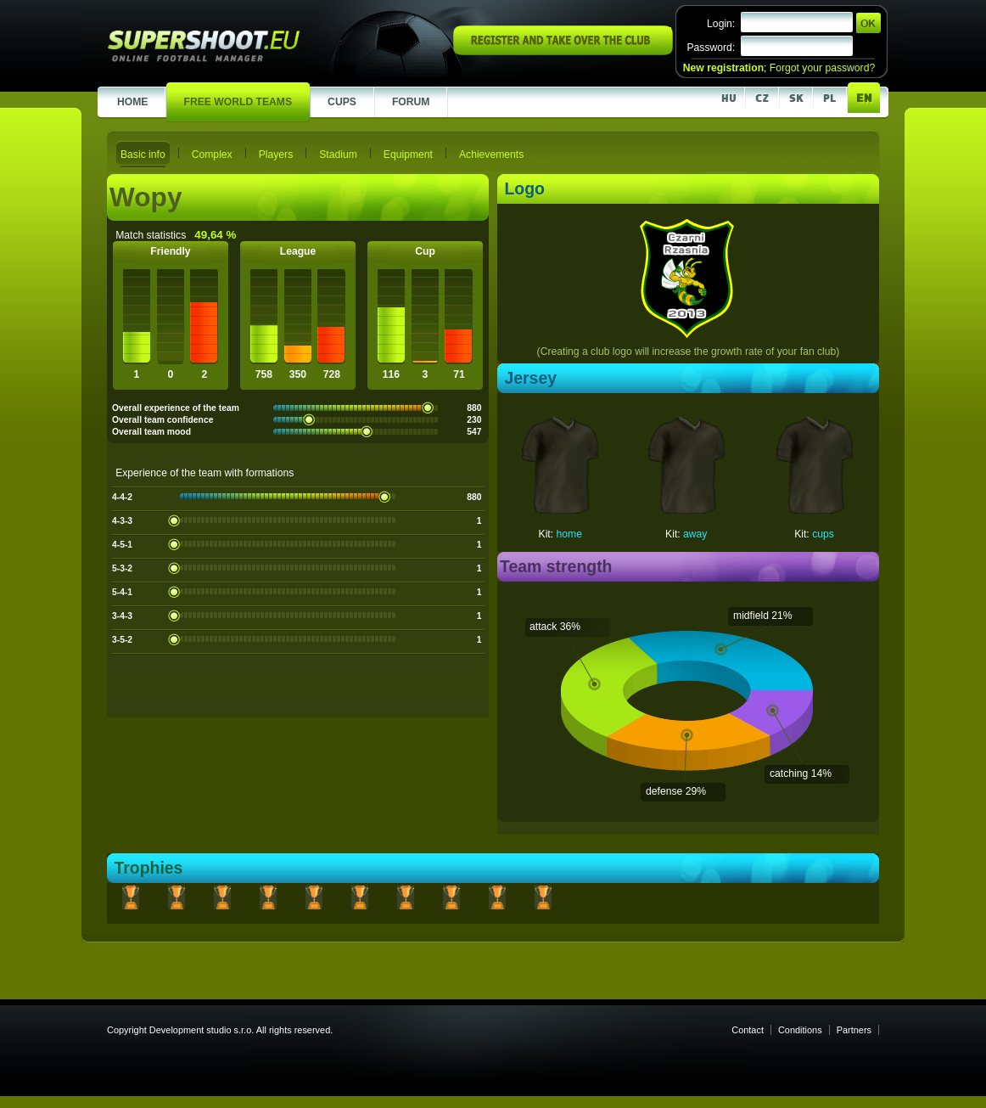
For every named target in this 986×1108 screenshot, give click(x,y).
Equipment (408, 154)
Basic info (142, 154)
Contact (747, 1030)
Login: (721, 24)
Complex (212, 154)
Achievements (491, 154)
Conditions (800, 1030)
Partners (854, 1030)
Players (276, 154)
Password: (710, 47)
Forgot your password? (822, 68)
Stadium (338, 154)
